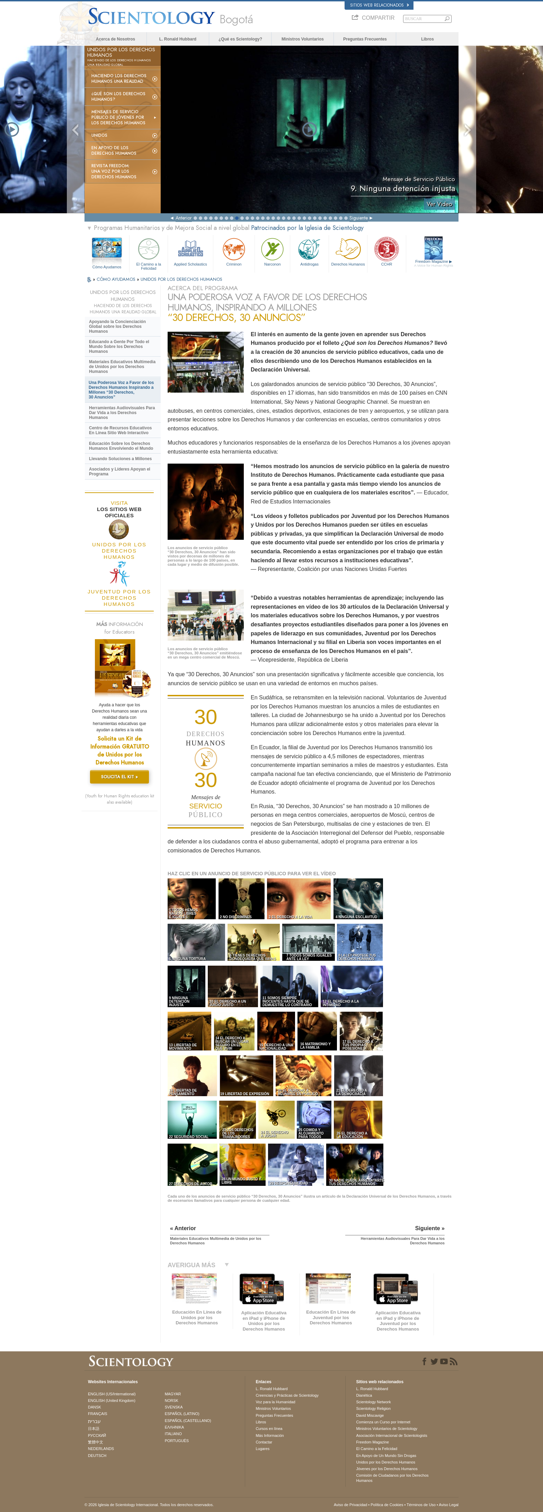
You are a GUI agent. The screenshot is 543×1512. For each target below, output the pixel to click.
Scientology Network (373, 1402)
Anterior (184, 217)
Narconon (272, 251)
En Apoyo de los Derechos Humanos (113, 150)
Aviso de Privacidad (350, 1505)
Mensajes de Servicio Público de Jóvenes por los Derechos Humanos (118, 117)
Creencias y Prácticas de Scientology (287, 1395)
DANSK (94, 1407)
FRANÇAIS (97, 1414)
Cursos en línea (269, 1428)
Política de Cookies (387, 1505)
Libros (427, 39)
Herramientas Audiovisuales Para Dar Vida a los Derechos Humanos (122, 412)
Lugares (262, 1449)
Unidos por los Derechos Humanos (385, 1462)
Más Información (270, 1435)
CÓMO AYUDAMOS (117, 279)
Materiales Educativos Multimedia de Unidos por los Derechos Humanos (122, 366)
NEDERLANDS (101, 1449)
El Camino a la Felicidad (148, 253)
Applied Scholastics (190, 251)
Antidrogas (309, 251)
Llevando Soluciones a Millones (120, 458)
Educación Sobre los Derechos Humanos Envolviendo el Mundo (121, 446)
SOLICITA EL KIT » (119, 776)
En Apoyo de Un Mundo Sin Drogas (386, 1455)
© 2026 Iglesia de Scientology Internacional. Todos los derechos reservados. (149, 1505)
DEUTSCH (97, 1455)
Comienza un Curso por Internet (383, 1422)
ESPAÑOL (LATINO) (182, 1414)
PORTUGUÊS (177, 1441)
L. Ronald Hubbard (177, 39)
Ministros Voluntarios (303, 39)
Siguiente (358, 217)
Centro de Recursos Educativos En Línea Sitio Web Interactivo (120, 430)
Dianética (364, 1395)
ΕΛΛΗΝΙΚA (174, 1427)
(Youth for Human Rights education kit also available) (119, 799)
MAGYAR (173, 1394)
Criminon (234, 251)
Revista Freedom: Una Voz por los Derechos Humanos (113, 171)
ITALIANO (173, 1434)
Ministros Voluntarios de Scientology (386, 1428)
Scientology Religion (373, 1408)
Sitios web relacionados (379, 5)
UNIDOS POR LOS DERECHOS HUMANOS (181, 279)
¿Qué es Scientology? (240, 39)
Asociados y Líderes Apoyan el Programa (119, 471)
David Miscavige (370, 1415)
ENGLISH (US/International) (112, 1394)
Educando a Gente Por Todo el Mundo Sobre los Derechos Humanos (119, 346)
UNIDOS (99, 135)
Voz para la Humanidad (275, 1402)
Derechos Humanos (348, 251)
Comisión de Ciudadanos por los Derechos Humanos (392, 1477)
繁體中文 (95, 1442)
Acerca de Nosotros (115, 39)
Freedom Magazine (434, 263)
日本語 (93, 1428)
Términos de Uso (421, 1505)
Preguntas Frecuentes (365, 39)
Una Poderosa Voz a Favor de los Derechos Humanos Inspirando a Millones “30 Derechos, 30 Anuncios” (121, 390)
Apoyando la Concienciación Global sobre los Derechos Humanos (117, 326)
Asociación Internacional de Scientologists (391, 1435)
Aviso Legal (449, 1505)
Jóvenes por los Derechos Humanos (386, 1469)
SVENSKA (174, 1407)
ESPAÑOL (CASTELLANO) (188, 1421)
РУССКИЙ (97, 1435)
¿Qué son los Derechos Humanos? (118, 96)
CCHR (386, 251)
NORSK (171, 1400)
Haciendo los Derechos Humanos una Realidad (118, 78)
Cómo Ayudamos (107, 267)
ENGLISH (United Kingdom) (111, 1400)
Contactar (264, 1442)
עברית (94, 1421)
